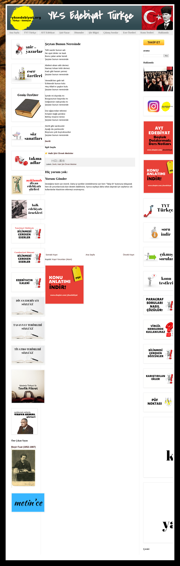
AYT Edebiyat (48, 32)
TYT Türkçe (30, 32)
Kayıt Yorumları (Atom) (62, 259)
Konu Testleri (147, 32)
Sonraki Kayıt (51, 255)
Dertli (47, 141)
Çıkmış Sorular (111, 32)
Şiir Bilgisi (94, 32)
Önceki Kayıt (128, 255)
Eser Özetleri (129, 32)
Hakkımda (163, 32)
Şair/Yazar (64, 32)
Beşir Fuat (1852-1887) (23, 447)
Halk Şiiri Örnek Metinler (60, 153)
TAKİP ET (154, 42)
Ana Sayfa (14, 32)
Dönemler (79, 32)
